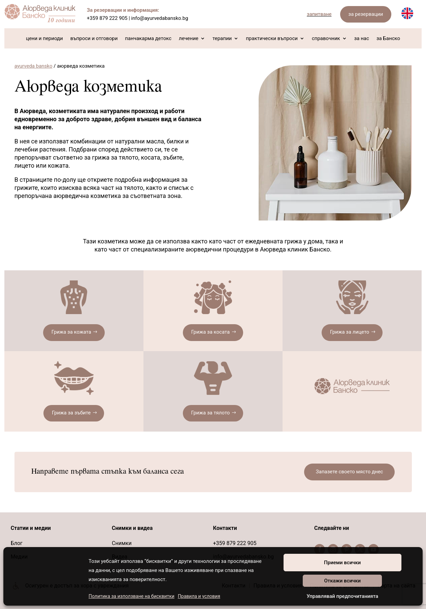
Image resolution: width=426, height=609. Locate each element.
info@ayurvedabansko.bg (159, 18)
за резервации (366, 14)
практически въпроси (272, 38)
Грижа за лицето (349, 332)
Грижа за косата (210, 332)
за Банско (388, 38)
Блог (17, 543)
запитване (319, 14)
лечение (188, 38)
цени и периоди (44, 38)
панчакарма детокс (148, 38)
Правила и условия (199, 596)
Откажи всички (342, 581)
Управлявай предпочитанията (342, 596)
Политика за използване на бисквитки (131, 596)
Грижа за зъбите (71, 413)
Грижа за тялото (210, 413)
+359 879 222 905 (107, 18)
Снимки (122, 543)
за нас (361, 38)
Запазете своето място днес (349, 472)
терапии (222, 38)
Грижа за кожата (71, 332)
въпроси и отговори (94, 38)
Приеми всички (342, 563)
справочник (326, 38)
